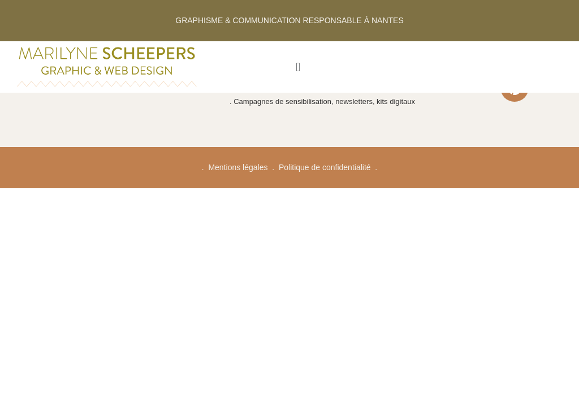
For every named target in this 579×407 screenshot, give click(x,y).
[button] (298, 67)
